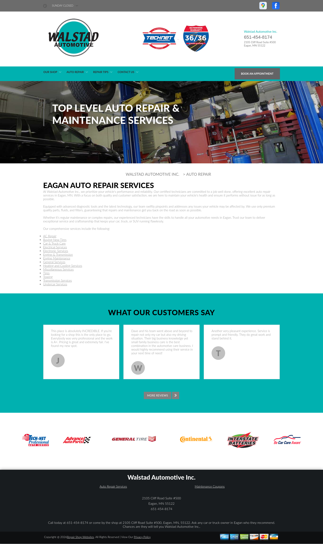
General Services (54, 262)
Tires (46, 273)
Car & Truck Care (54, 243)
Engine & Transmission (58, 254)
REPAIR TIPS (100, 72)
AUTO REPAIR (75, 72)
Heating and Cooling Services (62, 265)
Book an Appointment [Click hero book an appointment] (257, 73)
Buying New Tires (55, 240)
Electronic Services (55, 251)
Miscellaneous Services (58, 269)
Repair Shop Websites (80, 537)
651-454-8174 (258, 37)
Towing (48, 277)
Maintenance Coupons (210, 486)
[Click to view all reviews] (161, 395)
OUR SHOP (50, 72)
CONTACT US (126, 72)
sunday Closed (62, 5)
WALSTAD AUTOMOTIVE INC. (152, 174)
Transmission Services (57, 280)
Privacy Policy (142, 537)
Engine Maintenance (56, 258)
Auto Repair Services (113, 486)
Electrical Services (55, 247)
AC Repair (49, 236)
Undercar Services (55, 284)
